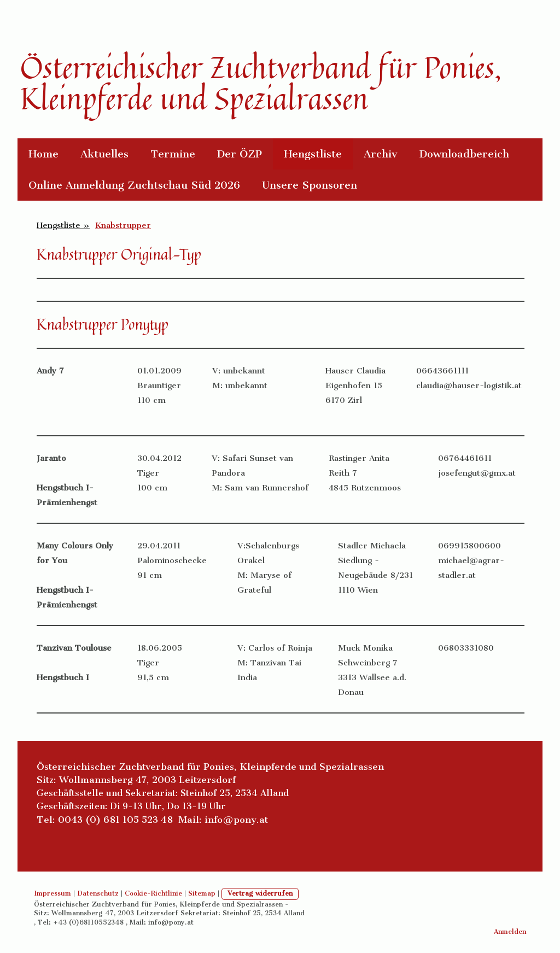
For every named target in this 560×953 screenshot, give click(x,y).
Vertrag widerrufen (260, 893)
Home (43, 154)
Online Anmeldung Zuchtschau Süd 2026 (134, 185)
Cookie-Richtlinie (153, 893)
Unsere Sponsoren (309, 185)
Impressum (52, 893)
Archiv (381, 154)
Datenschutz (98, 893)
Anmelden (510, 932)
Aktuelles (104, 154)
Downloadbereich (464, 154)
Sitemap (201, 893)
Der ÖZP (239, 154)
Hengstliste (313, 154)
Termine (172, 154)
